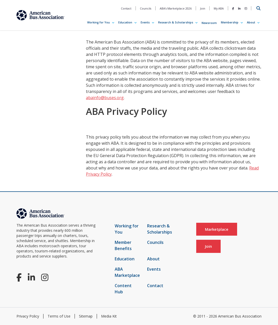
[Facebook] (233, 8)
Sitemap (86, 316)
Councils (145, 8)
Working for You (98, 22)
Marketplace (216, 229)
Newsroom (209, 23)
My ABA (219, 8)
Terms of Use (59, 316)
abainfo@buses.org (105, 97)
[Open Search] (258, 8)
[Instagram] (246, 8)
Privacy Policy (27, 316)
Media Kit (109, 316)
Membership (229, 22)
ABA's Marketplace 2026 (176, 8)
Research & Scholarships (175, 22)
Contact (126, 8)
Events (145, 22)
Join (202, 8)
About (251, 22)
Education (125, 22)
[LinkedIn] (239, 8)
